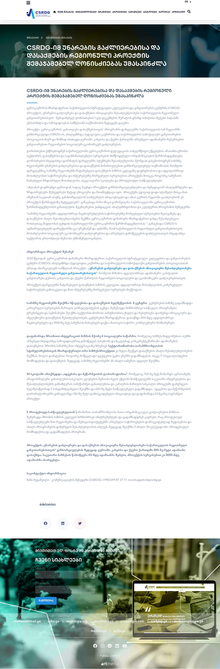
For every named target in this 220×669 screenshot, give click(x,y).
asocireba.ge (104, 621)
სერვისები (134, 12)
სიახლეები (150, 12)
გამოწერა (46, 601)
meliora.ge (99, 631)
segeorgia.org (76, 621)
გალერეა (164, 12)
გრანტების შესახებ (59, 38)
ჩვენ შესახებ (66, 12)
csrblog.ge (159, 621)
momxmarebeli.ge (27, 621)
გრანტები (104, 12)
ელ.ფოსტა (42, 584)
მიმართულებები (85, 12)
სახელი (40, 569)
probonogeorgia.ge (188, 621)
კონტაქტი (178, 12)
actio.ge (120, 631)
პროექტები (119, 12)
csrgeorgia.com (132, 621)
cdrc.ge (53, 621)
